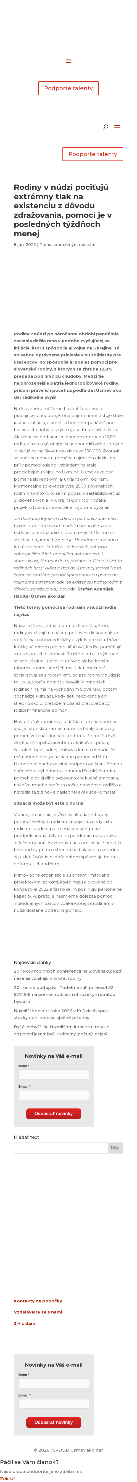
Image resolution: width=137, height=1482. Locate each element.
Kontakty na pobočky (38, 1301)
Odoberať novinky (54, 1113)
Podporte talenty (68, 88)
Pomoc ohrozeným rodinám (67, 244)
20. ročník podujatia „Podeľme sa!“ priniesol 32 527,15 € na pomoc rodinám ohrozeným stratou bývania (64, 994)
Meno (23, 1066)
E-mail (23, 1087)
